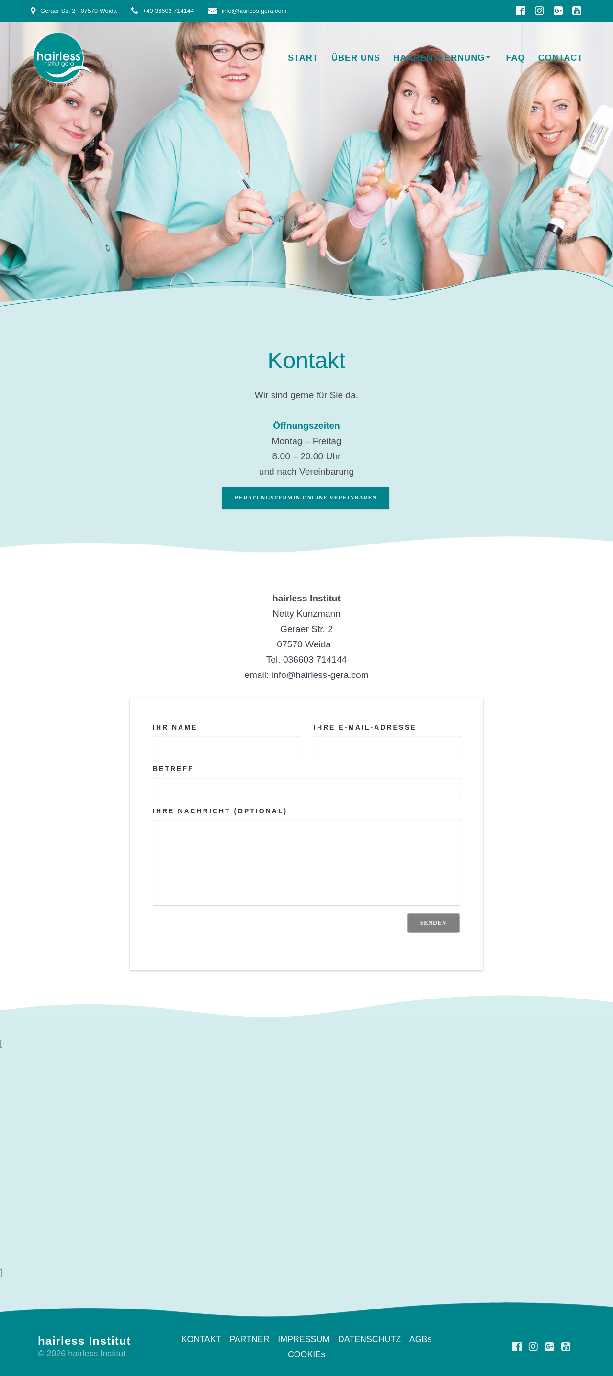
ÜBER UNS (355, 58)
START (303, 58)
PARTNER (249, 1339)
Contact (560, 58)
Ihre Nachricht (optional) (306, 856)
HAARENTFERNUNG (439, 58)
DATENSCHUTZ (370, 1339)
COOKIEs (306, 1354)
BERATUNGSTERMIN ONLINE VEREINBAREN (305, 498)
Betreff (306, 781)
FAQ (515, 58)
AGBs (421, 1339)
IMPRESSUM (304, 1339)
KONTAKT (200, 1339)
